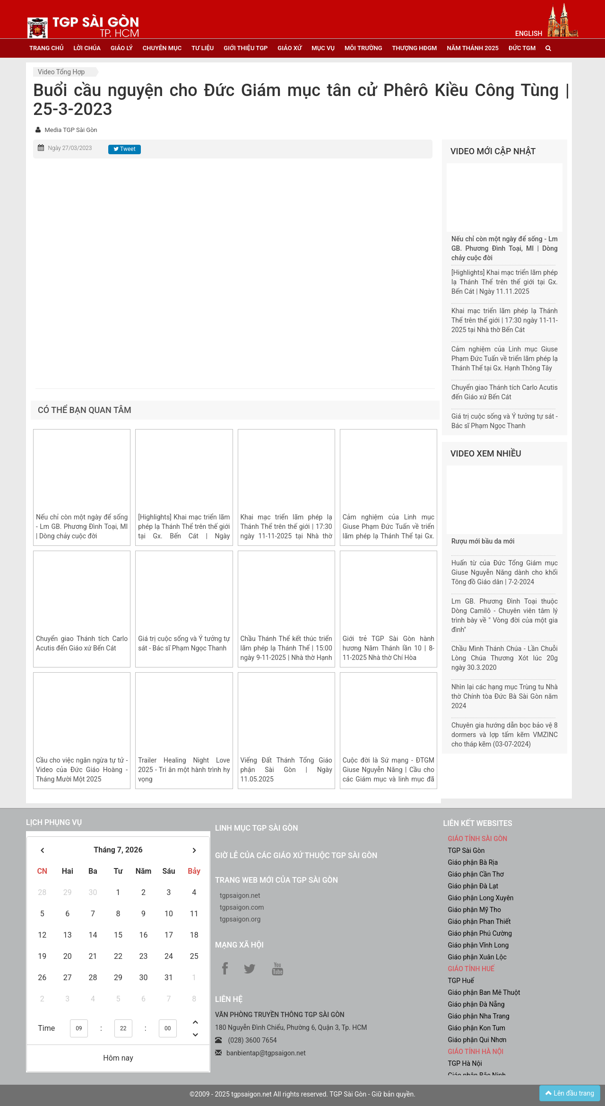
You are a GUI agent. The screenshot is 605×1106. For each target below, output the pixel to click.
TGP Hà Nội (465, 1063)
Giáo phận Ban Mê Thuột (484, 992)
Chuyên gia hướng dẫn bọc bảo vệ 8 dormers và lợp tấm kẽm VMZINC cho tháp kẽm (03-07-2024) (504, 734)
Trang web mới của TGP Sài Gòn (276, 880)
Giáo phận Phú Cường (480, 933)
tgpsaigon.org (240, 919)
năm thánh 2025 (473, 48)
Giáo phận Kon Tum (477, 1028)
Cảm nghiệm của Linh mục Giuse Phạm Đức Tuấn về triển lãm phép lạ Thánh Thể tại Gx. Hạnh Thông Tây (504, 358)
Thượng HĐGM (414, 48)
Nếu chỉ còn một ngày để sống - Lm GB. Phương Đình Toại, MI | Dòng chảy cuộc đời (82, 526)
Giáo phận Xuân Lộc (477, 957)
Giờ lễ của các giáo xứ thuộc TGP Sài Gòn (296, 855)
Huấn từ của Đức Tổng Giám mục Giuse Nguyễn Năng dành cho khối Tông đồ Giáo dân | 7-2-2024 (504, 572)
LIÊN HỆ (228, 999)
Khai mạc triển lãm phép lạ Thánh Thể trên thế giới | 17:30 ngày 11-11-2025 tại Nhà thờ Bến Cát (504, 320)
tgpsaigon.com (242, 907)
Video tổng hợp (61, 72)
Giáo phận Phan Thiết (479, 921)
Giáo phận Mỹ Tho (474, 909)
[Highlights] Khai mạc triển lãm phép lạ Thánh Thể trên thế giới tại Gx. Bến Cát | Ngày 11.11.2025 (504, 282)
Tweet (124, 149)
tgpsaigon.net (240, 895)
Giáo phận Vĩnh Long (478, 945)
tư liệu (202, 48)
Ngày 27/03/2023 (70, 148)
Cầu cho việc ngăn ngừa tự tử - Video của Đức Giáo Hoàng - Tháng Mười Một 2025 (82, 769)
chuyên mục (162, 48)
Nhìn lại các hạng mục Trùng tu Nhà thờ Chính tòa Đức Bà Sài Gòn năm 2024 (504, 696)
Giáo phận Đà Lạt (473, 886)
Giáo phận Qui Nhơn (477, 1040)
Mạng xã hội (239, 944)
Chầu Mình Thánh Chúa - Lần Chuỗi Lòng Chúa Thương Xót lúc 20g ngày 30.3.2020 (504, 658)
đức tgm (522, 48)
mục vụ (323, 48)
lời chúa (86, 48)
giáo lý (122, 48)
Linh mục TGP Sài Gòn (256, 828)
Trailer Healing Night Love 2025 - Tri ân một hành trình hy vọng (184, 769)
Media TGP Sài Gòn (70, 129)
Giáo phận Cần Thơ (476, 874)
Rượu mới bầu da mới (482, 541)
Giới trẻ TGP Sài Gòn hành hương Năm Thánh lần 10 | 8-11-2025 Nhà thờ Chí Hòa (388, 648)
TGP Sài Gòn (466, 850)
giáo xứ (289, 48)
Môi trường (363, 48)
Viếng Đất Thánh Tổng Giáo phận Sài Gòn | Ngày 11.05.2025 (286, 769)
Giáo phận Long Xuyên (481, 898)
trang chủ (46, 48)
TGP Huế (461, 980)
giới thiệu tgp (246, 48)
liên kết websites (477, 823)
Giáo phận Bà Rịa (473, 862)
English (528, 33)
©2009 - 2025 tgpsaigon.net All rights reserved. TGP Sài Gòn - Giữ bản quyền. (302, 1094)
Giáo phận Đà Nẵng (476, 1004)
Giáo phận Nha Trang (479, 1016)
